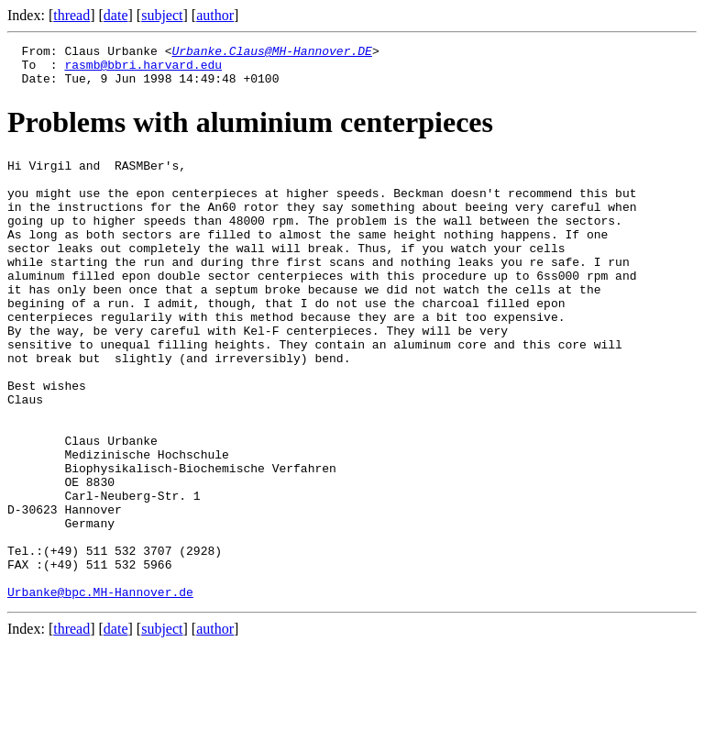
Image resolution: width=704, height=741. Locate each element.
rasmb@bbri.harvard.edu (143, 69)
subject (161, 15)
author (215, 15)
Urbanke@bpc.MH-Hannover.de (100, 688)
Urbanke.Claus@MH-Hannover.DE (271, 53)
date (116, 15)
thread (71, 15)
